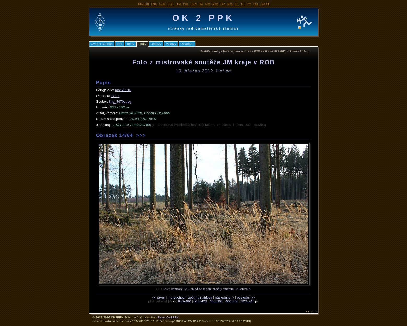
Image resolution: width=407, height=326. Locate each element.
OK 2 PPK (203, 18)
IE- (242, 4)
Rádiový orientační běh (237, 51)
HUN (194, 4)
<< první (158, 297)
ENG (154, 4)
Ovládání (186, 44)
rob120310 (123, 90)
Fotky (142, 44)
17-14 (115, 96)
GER (162, 4)
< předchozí (176, 297)
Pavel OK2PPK (168, 317)
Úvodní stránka (102, 44)
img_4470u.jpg (120, 102)
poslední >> (246, 297)
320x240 (247, 301)
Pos (222, 4)
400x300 (231, 301)
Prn (249, 4)
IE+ (237, 4)
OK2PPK (205, 51)
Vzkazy (171, 44)
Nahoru (310, 311)
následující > (224, 297)
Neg (229, 4)
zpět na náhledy (200, 297)
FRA (178, 4)
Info (119, 44)
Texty (130, 44)
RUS (170, 4)
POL (185, 4)
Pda (255, 4)
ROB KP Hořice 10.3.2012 (270, 51)
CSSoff (264, 4)
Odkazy (156, 44)
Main (215, 4)
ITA (201, 4)
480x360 (216, 301)
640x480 (184, 301)
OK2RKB (143, 4)
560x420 (200, 301)
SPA (207, 4)
